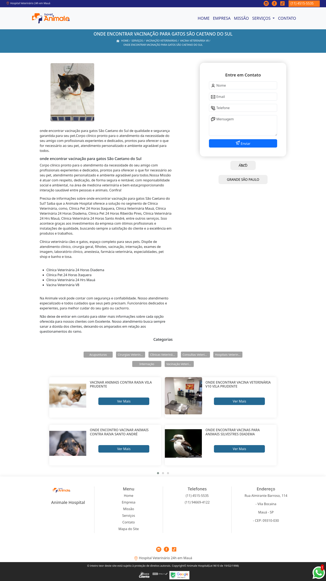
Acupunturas (98, 355)
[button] (158, 473)
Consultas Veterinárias (196, 355)
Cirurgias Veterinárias (131, 355)
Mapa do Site (129, 529)
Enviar (245, 143)
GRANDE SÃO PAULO (243, 179)
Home (204, 18)
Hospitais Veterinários (228, 355)
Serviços (262, 18)
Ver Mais (123, 401)
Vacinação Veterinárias (180, 364)
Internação (146, 364)
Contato (287, 18)
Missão (241, 18)
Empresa (222, 18)
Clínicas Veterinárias (164, 355)
